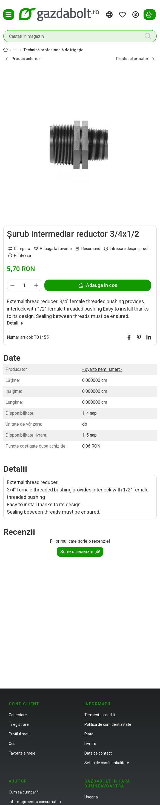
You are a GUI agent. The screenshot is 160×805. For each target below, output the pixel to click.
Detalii (15, 322)
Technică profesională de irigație (53, 50)
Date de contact (98, 753)
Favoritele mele (22, 753)
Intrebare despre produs (128, 248)
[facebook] (129, 337)
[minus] (13, 285)
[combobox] (80, 36)
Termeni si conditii (100, 715)
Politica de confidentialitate (107, 724)
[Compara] (19, 248)
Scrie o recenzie (80, 551)
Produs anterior (23, 58)
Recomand (88, 248)
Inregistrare (19, 724)
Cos (12, 743)
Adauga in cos (97, 285)
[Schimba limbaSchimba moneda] (110, 14)
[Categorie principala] (5, 50)
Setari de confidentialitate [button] (106, 763)
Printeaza (19, 255)
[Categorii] (8, 14)
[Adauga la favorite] (53, 248)
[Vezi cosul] (150, 14)
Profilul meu (19, 734)
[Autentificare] (136, 14)
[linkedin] (148, 337)
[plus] (36, 285)
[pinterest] (139, 337)
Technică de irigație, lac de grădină (16, 50)
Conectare (18, 715)
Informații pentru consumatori (35, 802)
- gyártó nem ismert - (102, 369)
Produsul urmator (135, 58)
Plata (88, 734)
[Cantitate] (25, 285)
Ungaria (91, 797)
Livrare (90, 743)
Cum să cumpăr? (23, 792)
